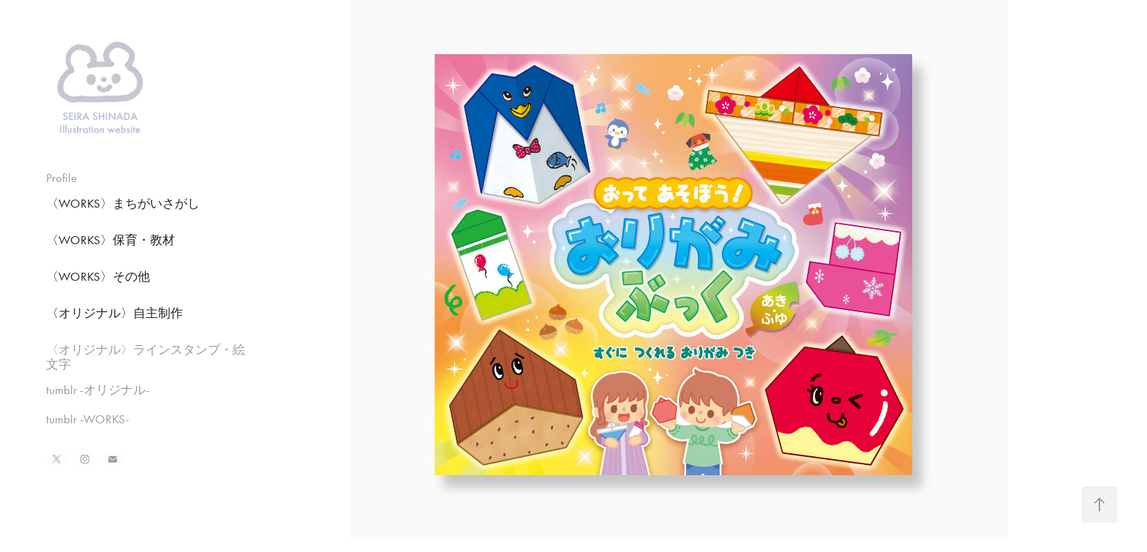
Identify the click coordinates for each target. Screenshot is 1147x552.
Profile (61, 177)
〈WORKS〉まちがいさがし (123, 203)
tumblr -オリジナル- (97, 389)
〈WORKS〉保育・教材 (110, 239)
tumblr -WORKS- (87, 419)
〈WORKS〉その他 (98, 276)
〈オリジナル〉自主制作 (114, 313)
